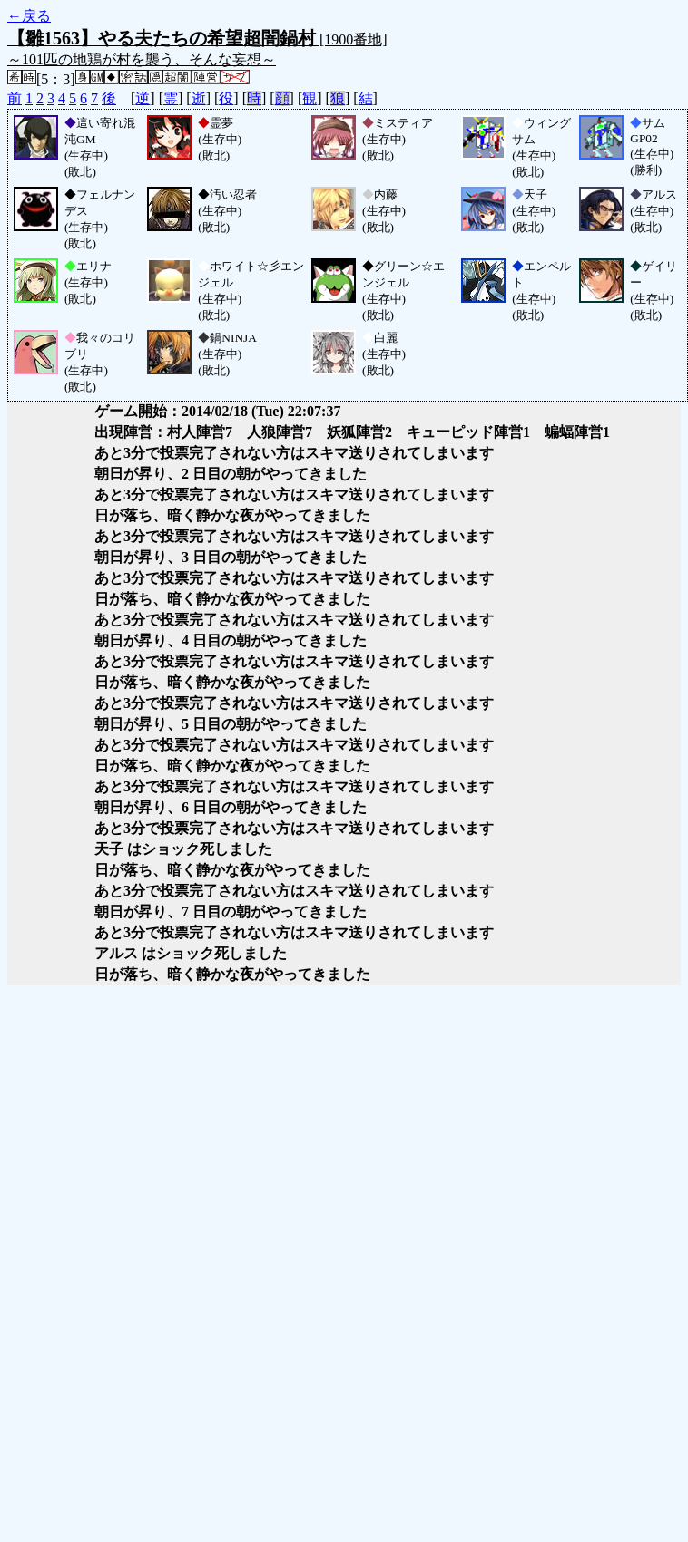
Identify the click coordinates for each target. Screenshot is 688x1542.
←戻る (29, 16)
